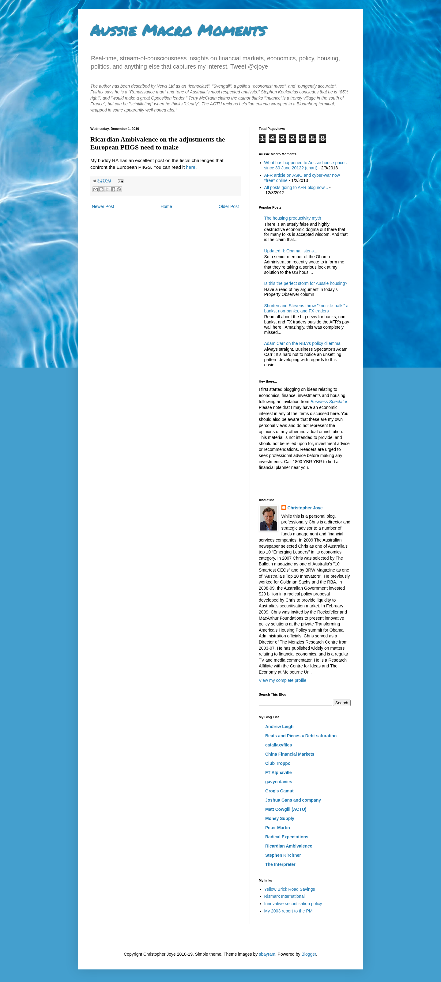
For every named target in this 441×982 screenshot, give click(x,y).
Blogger (308, 954)
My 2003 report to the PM (288, 910)
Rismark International (284, 896)
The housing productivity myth (292, 218)
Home (166, 206)
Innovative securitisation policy (293, 903)
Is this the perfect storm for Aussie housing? (306, 283)
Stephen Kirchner (283, 855)
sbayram (267, 954)
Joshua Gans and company (293, 800)
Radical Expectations (286, 836)
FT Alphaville (278, 772)
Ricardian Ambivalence (288, 846)
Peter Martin (277, 827)
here (190, 167)
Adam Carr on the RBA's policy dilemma (302, 343)
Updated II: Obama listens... (291, 250)
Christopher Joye (305, 507)
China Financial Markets (289, 754)
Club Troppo (277, 763)
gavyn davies (278, 781)
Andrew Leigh (279, 726)
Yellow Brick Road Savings (289, 889)
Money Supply (279, 818)
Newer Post (103, 206)
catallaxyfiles (278, 744)
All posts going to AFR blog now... (296, 187)
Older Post (229, 206)
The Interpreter (280, 864)
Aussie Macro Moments (178, 30)
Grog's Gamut (279, 790)
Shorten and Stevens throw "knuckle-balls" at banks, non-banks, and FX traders (307, 308)
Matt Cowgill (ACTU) (286, 809)
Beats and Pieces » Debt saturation (301, 735)
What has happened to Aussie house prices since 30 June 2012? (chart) (305, 165)
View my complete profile (282, 680)
